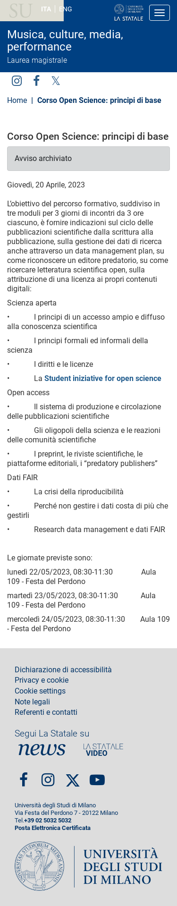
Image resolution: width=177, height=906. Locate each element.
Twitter (55, 80)
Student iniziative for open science (102, 378)
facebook (36, 80)
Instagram (16, 80)
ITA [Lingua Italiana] (46, 9)
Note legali (32, 702)
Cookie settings (40, 691)
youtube (97, 776)
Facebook (23, 776)
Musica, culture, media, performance (65, 40)
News (42, 749)
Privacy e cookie (41, 680)
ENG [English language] (65, 9)
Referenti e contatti (46, 712)
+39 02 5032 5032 (47, 820)
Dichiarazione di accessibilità (63, 670)
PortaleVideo (103, 749)
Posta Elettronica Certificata (53, 827)
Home (17, 100)
